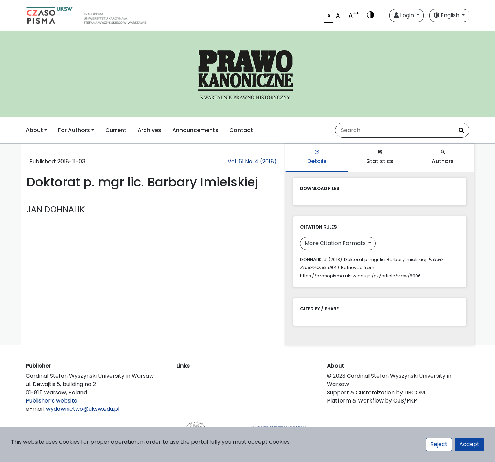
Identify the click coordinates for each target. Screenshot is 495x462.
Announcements (195, 130)
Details (317, 157)
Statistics (379, 157)
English (447, 15)
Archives (149, 130)
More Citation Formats (336, 243)
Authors (443, 157)
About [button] (34, 130)
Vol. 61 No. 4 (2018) (252, 161)
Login (404, 15)
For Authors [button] (74, 130)
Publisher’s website (51, 401)
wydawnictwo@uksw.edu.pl (82, 409)
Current (115, 130)
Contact (241, 130)
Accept (469, 444)
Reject (439, 444)
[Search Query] (395, 130)
